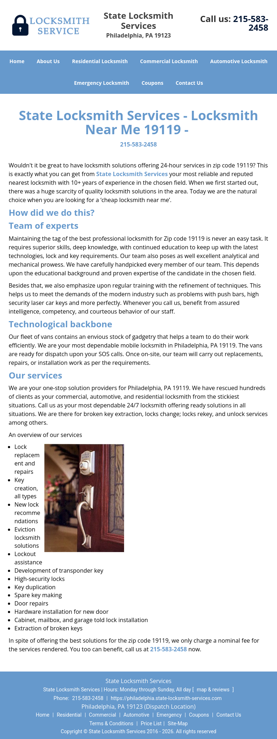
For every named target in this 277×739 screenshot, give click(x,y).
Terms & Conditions (111, 723)
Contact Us (189, 82)
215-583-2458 (250, 23)
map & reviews (213, 689)
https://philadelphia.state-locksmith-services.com (166, 698)
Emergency (169, 715)
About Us (48, 61)
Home (16, 61)
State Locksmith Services (132, 174)
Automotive (136, 715)
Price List (151, 723)
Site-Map (178, 723)
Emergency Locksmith (101, 82)
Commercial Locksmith (169, 61)
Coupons (152, 82)
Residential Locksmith (100, 61)
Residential (69, 715)
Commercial (102, 715)
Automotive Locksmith (239, 61)
